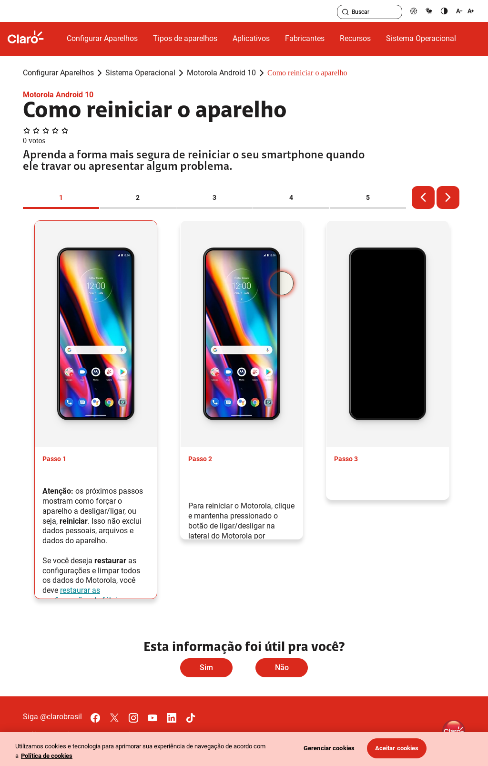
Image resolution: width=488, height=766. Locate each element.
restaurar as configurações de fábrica (84, 595)
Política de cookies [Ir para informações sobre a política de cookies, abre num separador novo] (46, 755)
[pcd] (413, 10)
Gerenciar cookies (329, 748)
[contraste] (444, 10)
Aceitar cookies (397, 748)
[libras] (429, 10)
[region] (244, 749)
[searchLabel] (369, 12)
